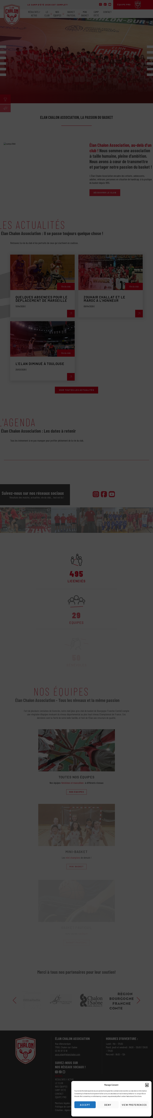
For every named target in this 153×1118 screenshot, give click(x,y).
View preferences (134, 1104)
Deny (107, 1104)
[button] (146, 1084)
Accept (85, 1104)
